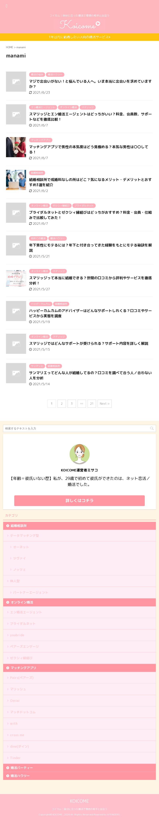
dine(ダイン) (19, 746)
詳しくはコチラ (80, 500)
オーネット (21, 547)
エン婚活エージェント (26, 612)
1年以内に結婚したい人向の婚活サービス (79, 37)
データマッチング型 (24, 535)
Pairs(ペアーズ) (21, 677)
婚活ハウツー (20, 776)
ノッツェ (19, 569)
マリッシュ (18, 689)
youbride (17, 635)
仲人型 (15, 581)
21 (92, 403)
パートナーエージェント (30, 592)
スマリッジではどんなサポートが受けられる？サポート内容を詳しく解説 (88, 343)
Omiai (15, 700)
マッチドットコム (23, 712)
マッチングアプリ (23, 668)
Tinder (15, 758)
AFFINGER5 (113, 814)
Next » (104, 403)
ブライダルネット (23, 623)
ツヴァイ (19, 558)
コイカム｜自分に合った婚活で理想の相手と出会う (79, 809)
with (13, 723)
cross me (17, 735)
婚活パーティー (22, 768)
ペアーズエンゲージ (24, 646)
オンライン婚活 (22, 602)
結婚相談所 (19, 525)
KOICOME (79, 801)
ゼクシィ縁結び (21, 658)
